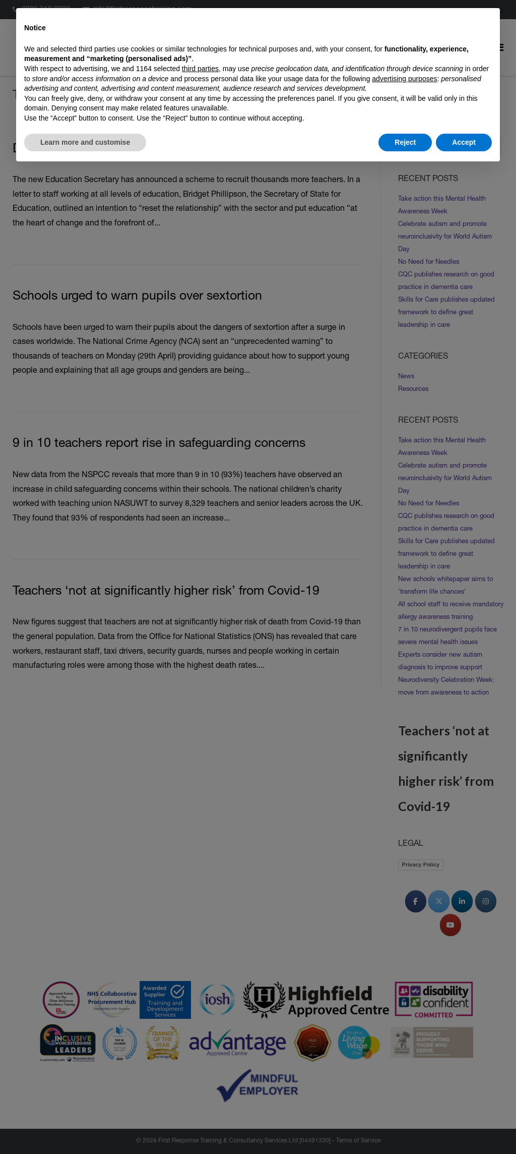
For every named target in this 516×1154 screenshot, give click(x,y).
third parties (200, 69)
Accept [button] (464, 142)
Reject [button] (405, 142)
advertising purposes (404, 79)
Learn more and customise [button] (85, 142)
